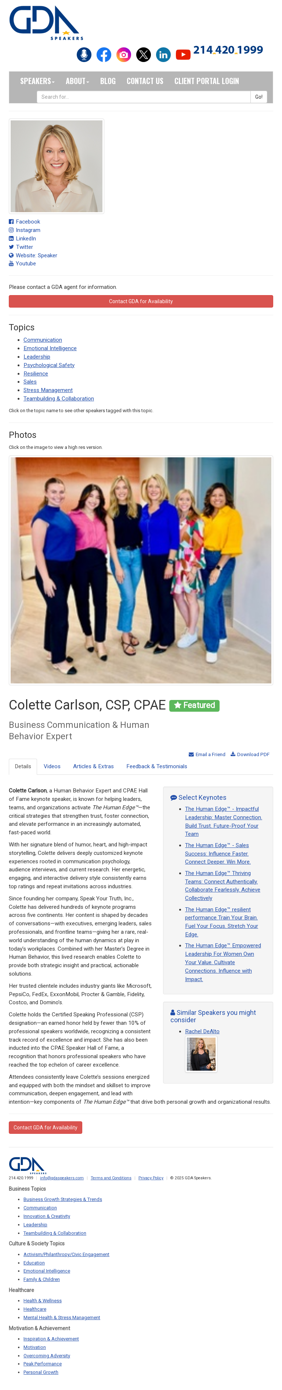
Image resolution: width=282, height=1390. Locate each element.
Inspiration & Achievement (51, 1339)
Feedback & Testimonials (156, 766)
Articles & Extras (93, 766)
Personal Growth (41, 1372)
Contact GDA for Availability (141, 301)
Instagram (24, 230)
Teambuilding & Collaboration (59, 398)
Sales (30, 381)
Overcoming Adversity (47, 1355)
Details (23, 766)
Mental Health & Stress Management (62, 1317)
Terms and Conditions (111, 1178)
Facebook (24, 221)
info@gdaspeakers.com (62, 1178)
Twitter (21, 247)
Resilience (36, 373)
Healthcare (35, 1309)
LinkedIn (22, 238)
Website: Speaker (33, 255)
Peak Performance (43, 1364)
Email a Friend (207, 754)
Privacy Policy (150, 1178)
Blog (108, 80)
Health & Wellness (43, 1300)
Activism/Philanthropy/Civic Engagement (66, 1254)
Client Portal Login (206, 80)
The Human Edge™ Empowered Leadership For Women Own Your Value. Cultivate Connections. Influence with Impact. (223, 962)
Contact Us (145, 80)
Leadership (37, 356)
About (77, 80)
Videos (52, 766)
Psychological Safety (49, 365)
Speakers (37, 80)
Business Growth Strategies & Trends (63, 1199)
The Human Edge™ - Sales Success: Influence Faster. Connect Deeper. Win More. (218, 853)
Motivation (35, 1347)
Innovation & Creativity (47, 1216)
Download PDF (250, 754)
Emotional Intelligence (50, 348)
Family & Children (42, 1279)
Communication (43, 340)
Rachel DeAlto (202, 1031)
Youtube (22, 263)
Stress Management (48, 390)
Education (34, 1263)
